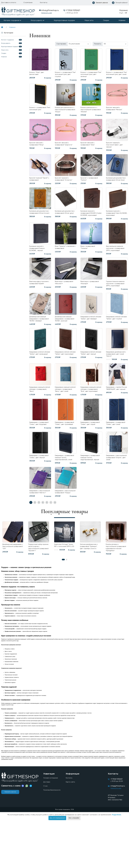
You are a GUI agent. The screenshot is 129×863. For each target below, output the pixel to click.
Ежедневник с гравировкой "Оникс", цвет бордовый (38, 451)
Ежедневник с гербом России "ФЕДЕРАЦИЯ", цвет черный (115, 412)
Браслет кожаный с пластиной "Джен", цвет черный (116, 148)
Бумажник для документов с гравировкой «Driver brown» (37, 223)
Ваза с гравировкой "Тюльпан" (89, 259)
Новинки (122, 20)
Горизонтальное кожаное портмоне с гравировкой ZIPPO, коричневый (116, 297)
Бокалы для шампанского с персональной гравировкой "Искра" (65, 111)
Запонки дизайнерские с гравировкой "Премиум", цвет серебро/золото (90, 584)
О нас (45, 827)
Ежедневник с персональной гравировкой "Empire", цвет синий (115, 489)
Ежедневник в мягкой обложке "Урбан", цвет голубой (115, 333)
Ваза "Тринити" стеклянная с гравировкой (61, 260)
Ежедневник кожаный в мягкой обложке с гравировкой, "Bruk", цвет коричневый (91, 413)
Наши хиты (89, 20)
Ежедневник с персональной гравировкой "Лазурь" (64, 526)
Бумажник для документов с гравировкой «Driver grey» (65, 221)
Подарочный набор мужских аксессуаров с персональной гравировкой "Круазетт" (38, 585)
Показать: (97, 44)
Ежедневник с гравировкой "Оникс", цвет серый (89, 451)
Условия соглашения (51, 819)
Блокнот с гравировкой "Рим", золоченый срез (39, 110)
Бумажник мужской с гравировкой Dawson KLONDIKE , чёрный (38, 260)
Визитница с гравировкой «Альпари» (91, 296)
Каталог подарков (11, 20)
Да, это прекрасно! (57, 860)
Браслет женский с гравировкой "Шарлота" (65, 147)
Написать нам (46, 13)
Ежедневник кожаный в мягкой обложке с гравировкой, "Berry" (38, 412)
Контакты (43, 2)
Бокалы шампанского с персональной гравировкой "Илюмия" (90, 111)
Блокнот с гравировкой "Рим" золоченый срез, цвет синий (115, 75)
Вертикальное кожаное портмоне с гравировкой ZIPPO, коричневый (116, 260)
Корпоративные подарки (64, 20)
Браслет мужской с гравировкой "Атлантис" (65, 183)
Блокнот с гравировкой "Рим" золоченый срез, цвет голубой (64, 75)
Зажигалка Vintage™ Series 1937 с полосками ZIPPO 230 (64, 584)
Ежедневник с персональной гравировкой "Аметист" (39, 526)
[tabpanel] (39, 576)
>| (54, 539)
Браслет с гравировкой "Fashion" (90, 183)
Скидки (106, 20)
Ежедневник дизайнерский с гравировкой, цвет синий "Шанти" (116, 374)
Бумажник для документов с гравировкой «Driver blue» (117, 184)
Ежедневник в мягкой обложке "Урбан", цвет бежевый (90, 333)
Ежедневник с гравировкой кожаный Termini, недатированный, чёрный (91, 489)
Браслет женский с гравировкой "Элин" (89, 147)
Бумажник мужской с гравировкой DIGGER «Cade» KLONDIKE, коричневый (89, 223)
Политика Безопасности (52, 832)
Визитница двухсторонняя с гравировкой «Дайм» (37, 297)
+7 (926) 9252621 (73, 10)
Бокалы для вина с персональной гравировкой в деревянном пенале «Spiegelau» (114, 587)
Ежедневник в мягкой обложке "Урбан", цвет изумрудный (38, 372)
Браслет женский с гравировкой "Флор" (37, 147)
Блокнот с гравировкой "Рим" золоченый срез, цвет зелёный (90, 75)
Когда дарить (36, 20)
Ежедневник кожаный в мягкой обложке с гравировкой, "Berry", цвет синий (66, 413)
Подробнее (116, 857)
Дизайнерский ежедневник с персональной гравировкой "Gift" (10, 585)
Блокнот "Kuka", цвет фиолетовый (38, 74)
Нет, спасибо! (74, 860)
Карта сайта (70, 823)
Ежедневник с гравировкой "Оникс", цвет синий (114, 451)
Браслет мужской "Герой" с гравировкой (39, 183)
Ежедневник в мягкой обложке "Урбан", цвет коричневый (64, 372)
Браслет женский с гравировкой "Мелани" (115, 110)
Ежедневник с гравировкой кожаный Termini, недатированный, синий (65, 489)
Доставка (47, 823)
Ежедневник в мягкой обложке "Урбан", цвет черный (90, 372)
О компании (27, 2)
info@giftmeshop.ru (119, 828)
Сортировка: (61, 44)
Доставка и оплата (8, 2)
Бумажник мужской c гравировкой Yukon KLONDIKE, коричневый (115, 221)
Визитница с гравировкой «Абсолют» (65, 296)
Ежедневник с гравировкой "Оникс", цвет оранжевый (63, 451)
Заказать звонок (10, 833)
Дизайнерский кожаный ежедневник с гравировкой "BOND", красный (64, 335)
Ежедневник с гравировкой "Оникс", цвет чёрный (38, 487)
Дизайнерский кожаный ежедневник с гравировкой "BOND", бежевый (38, 335)
